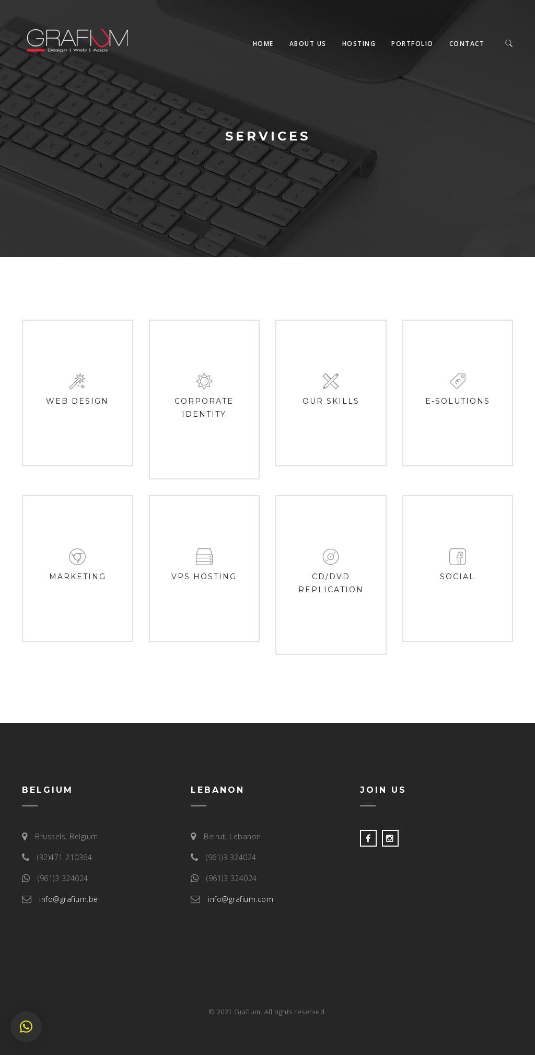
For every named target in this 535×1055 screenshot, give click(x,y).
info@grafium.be (68, 899)
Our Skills (331, 401)
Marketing (77, 576)
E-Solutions (457, 401)
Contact (467, 43)
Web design (77, 401)
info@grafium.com (240, 899)
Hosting (359, 43)
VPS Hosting (204, 576)
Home (263, 43)
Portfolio (412, 43)
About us (308, 43)
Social (457, 576)
